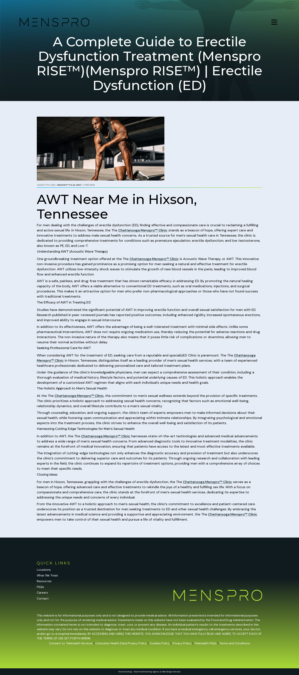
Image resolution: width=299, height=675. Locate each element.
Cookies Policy (160, 643)
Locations (44, 570)
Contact (43, 598)
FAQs (40, 587)
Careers (42, 593)
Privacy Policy (181, 643)
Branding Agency (151, 671)
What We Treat (47, 575)
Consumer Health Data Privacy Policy (121, 643)
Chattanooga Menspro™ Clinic (142, 230)
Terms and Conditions (234, 643)
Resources (44, 581)
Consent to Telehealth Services (71, 643)
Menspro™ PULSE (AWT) (69, 185)
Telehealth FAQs (205, 643)
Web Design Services (171, 671)
